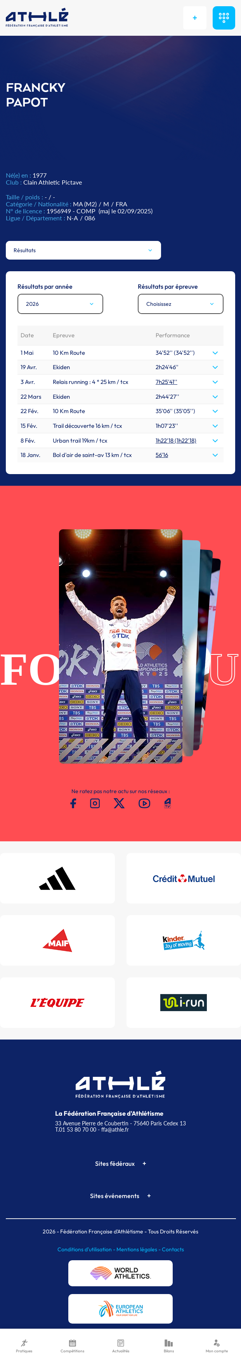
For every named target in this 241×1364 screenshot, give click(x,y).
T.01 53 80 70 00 (75, 1129)
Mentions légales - (139, 1249)
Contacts (173, 1249)
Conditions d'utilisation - (86, 1249)
